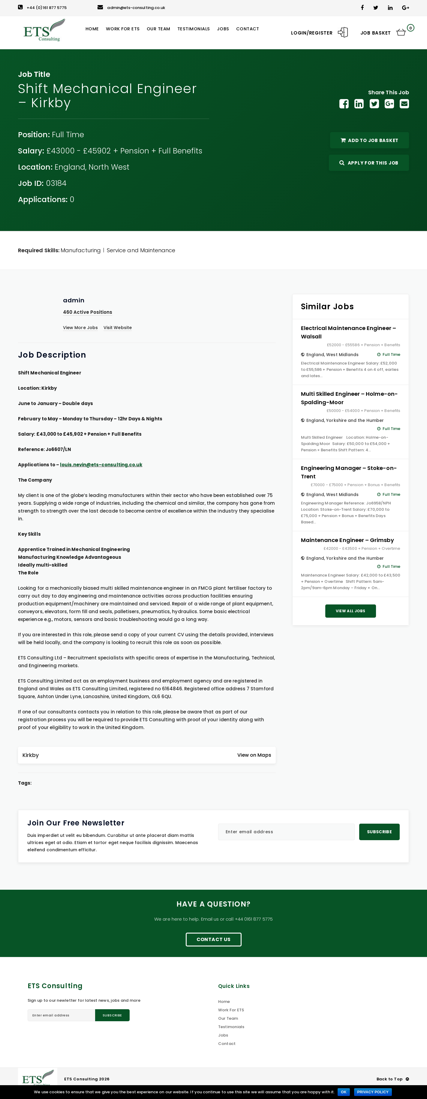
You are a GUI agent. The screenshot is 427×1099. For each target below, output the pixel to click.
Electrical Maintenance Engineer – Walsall (348, 332)
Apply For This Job (368, 163)
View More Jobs (80, 328)
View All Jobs (350, 610)
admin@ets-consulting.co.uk (131, 8)
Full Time (68, 134)
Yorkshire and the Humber (355, 420)
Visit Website (118, 328)
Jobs (223, 1035)
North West (109, 167)
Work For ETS (231, 1010)
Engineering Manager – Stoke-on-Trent (349, 472)
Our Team (228, 1018)
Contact (227, 1043)
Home (224, 1001)
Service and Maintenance (141, 250)
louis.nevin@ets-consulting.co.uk (101, 465)
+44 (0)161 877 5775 (42, 8)
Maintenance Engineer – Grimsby (347, 540)
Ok (344, 1092)
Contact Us (214, 939)
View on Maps (254, 755)
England (70, 167)
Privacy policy (373, 1092)
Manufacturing (81, 250)
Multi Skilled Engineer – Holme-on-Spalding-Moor (349, 398)
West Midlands (342, 355)
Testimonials (231, 1027)
